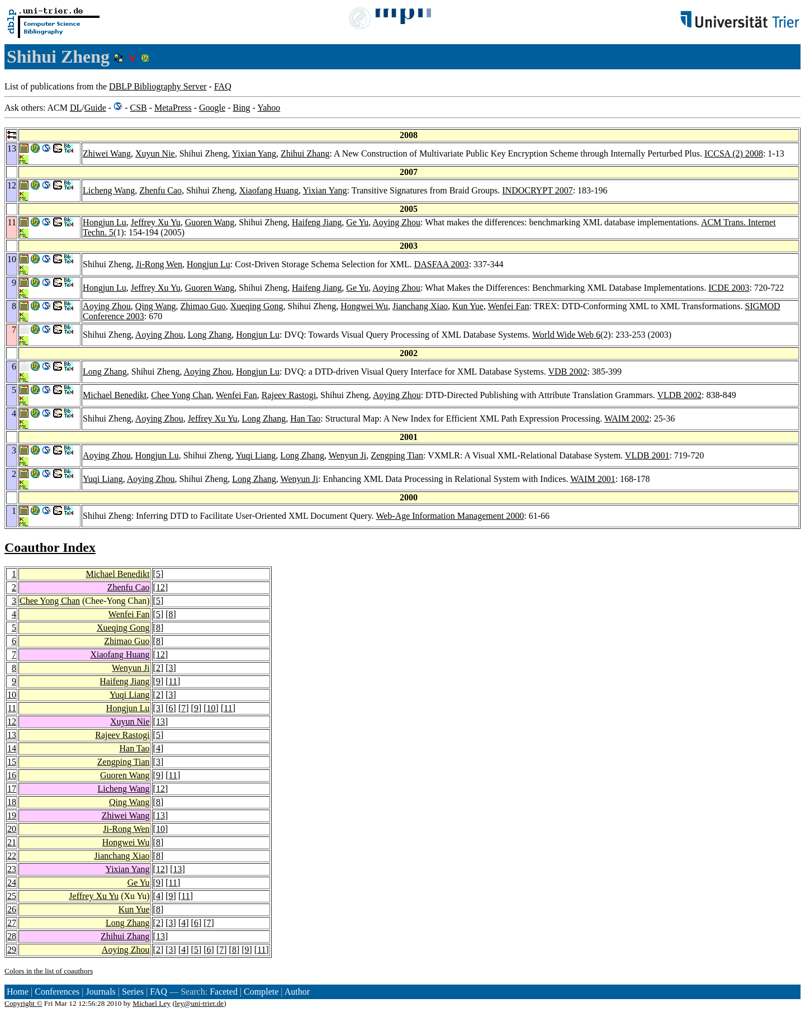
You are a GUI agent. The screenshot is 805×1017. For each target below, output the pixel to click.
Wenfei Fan (508, 306)
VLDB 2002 (679, 395)
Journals (100, 991)
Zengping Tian (397, 455)
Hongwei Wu (364, 306)
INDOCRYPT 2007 (537, 190)
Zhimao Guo (203, 306)
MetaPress (173, 107)
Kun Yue (468, 306)
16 (11, 775)
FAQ (222, 86)
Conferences (57, 991)
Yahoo (268, 107)
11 (173, 681)
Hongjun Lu (104, 222)
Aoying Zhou (396, 222)
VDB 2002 (567, 371)
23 (11, 869)
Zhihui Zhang (305, 153)
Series (133, 991)
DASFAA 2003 (441, 264)
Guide (95, 107)
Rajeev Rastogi (289, 395)
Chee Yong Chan (181, 395)
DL (76, 107)
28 (11, 936)
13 (160, 721)
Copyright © (23, 1003)
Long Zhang (210, 334)
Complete (261, 991)
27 (11, 923)
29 (11, 949)
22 (11, 855)
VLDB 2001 (647, 455)
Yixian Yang (254, 153)
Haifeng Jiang (317, 222)
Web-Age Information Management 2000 (450, 516)
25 (11, 896)
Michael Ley (151, 1003)
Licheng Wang (109, 190)
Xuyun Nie (155, 153)
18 (11, 802)
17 (11, 788)
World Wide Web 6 (566, 334)
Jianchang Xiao (420, 306)
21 (11, 842)
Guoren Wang (210, 222)
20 (11, 829)
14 (11, 748)
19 (11, 815)
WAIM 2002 (626, 418)
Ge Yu (357, 222)
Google (212, 107)
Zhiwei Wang (107, 153)
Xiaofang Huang (269, 190)
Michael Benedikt (114, 395)
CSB (138, 107)
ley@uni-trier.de (199, 1003)
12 (160, 587)
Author (297, 991)
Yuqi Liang (256, 455)
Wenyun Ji (348, 455)
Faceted (224, 991)
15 (11, 762)
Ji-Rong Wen (159, 264)
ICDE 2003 (728, 287)
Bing (241, 107)
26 (11, 909)
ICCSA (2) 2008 (733, 153)
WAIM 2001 (592, 479)
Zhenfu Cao (160, 190)
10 (11, 694)
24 (11, 882)
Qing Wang (155, 306)
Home (18, 991)
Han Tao (305, 418)
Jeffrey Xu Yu (156, 222)
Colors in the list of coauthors (48, 971)
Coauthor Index (50, 547)
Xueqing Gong (256, 306)
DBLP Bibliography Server (158, 86)
